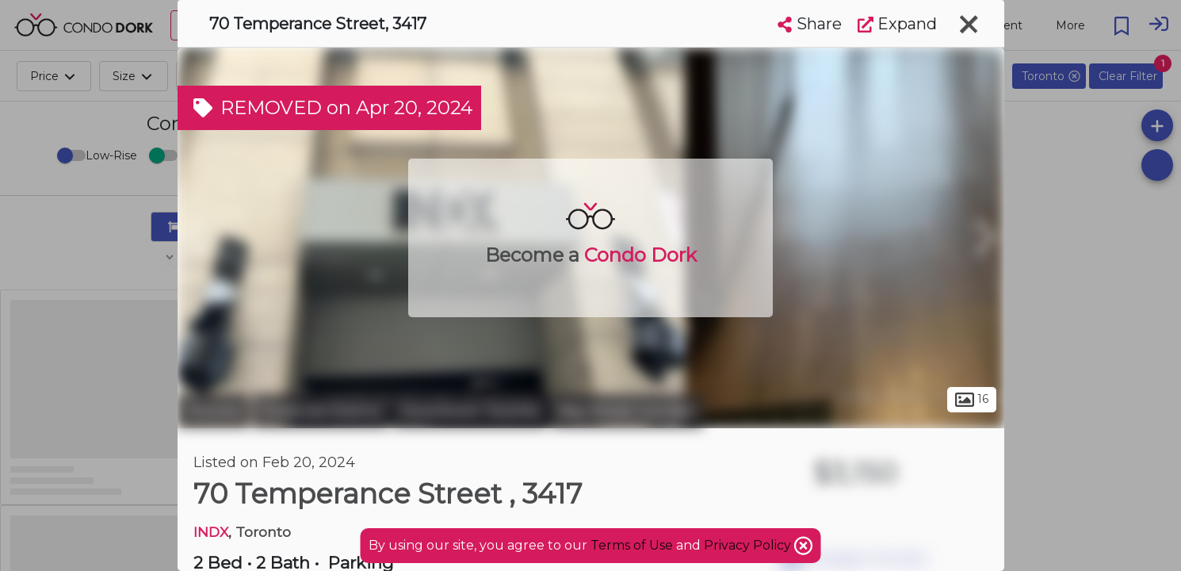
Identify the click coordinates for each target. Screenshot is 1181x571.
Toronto (213, 411)
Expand (897, 23)
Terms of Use (631, 545)
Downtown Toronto (470, 411)
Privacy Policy (749, 545)
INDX (210, 531)
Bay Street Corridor (627, 411)
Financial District (321, 411)
